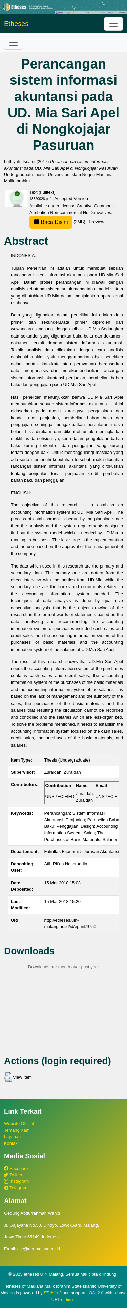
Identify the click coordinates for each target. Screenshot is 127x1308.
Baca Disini (51, 222)
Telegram (15, 1187)
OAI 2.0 (96, 1292)
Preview (96, 221)
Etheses (16, 23)
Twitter (13, 1174)
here (70, 1299)
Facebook (16, 1168)
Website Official (19, 1123)
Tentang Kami (17, 1130)
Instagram (16, 1181)
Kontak (11, 1143)
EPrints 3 (52, 1292)
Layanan (12, 1136)
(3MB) (57, 221)
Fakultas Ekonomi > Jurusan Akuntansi (81, 851)
